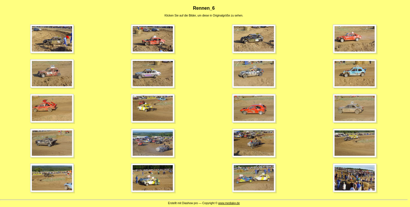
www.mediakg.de (229, 203)
